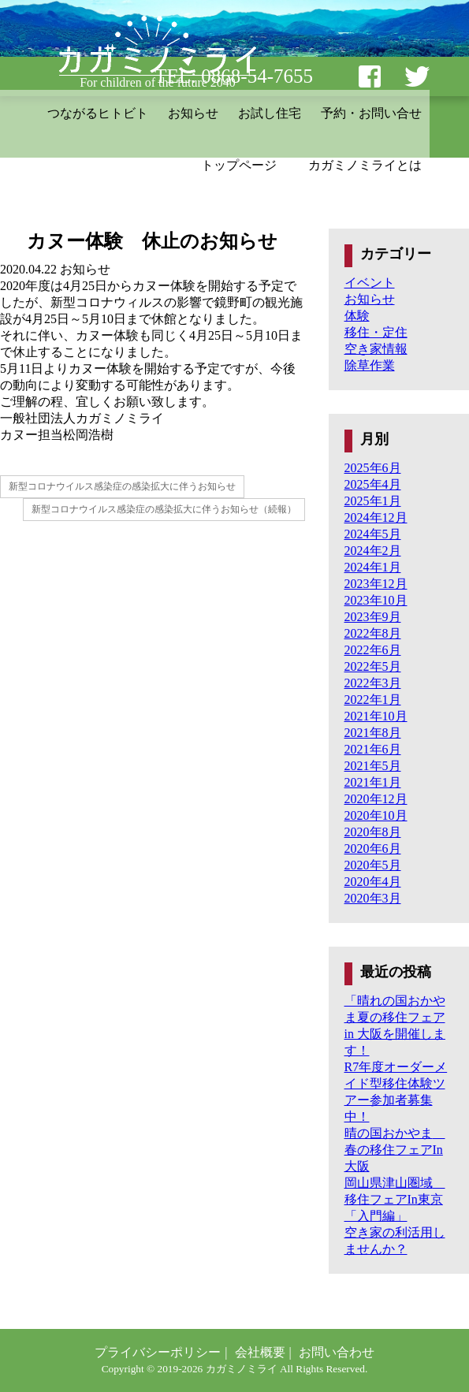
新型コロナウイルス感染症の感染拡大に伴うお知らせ (122, 486)
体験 (357, 315)
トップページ (239, 165)
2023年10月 (376, 600)
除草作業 (369, 365)
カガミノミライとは (365, 165)
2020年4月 (372, 881)
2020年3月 (372, 898)
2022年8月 (372, 633)
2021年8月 (372, 732)
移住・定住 (376, 332)
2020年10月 (376, 815)
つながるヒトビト (97, 113)
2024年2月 (372, 550)
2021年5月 (372, 765)
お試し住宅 (269, 113)
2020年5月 (372, 865)
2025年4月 (372, 484)
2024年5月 (372, 534)
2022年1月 (372, 699)
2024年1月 (372, 567)
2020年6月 (372, 848)
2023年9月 (372, 616)
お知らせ (193, 113)
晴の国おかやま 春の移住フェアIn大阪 (394, 1149)
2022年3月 (372, 683)
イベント (369, 282)
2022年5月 (372, 666)
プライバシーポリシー (158, 1352)
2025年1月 (372, 501)
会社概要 (260, 1352)
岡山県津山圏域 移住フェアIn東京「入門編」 (394, 1199)
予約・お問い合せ (371, 113)
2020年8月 (372, 832)
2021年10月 (376, 716)
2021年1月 (372, 782)
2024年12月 (376, 517)
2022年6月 (372, 650)
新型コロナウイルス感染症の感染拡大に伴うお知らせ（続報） (164, 509)
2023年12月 (376, 583)
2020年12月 (376, 799)
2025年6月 (372, 468)
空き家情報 (376, 348)
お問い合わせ (336, 1352)
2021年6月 (372, 749)
